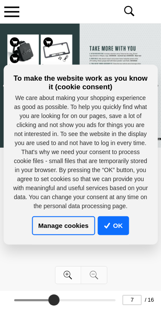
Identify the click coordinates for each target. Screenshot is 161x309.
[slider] (53, 300)
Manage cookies (63, 225)
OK (113, 225)
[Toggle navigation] (11, 11)
